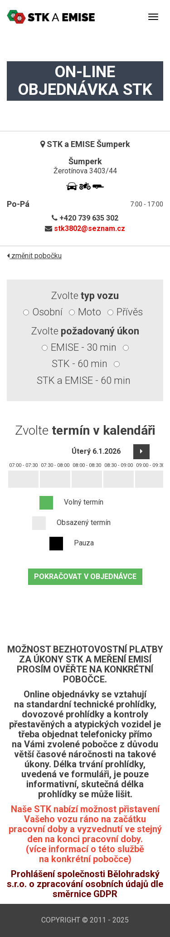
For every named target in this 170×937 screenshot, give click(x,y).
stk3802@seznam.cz (89, 228)
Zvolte (85, 295)
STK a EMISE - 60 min (84, 380)
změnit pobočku (34, 255)
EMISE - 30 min (84, 347)
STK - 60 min (79, 363)
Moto (89, 312)
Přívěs (130, 312)
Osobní (47, 312)
